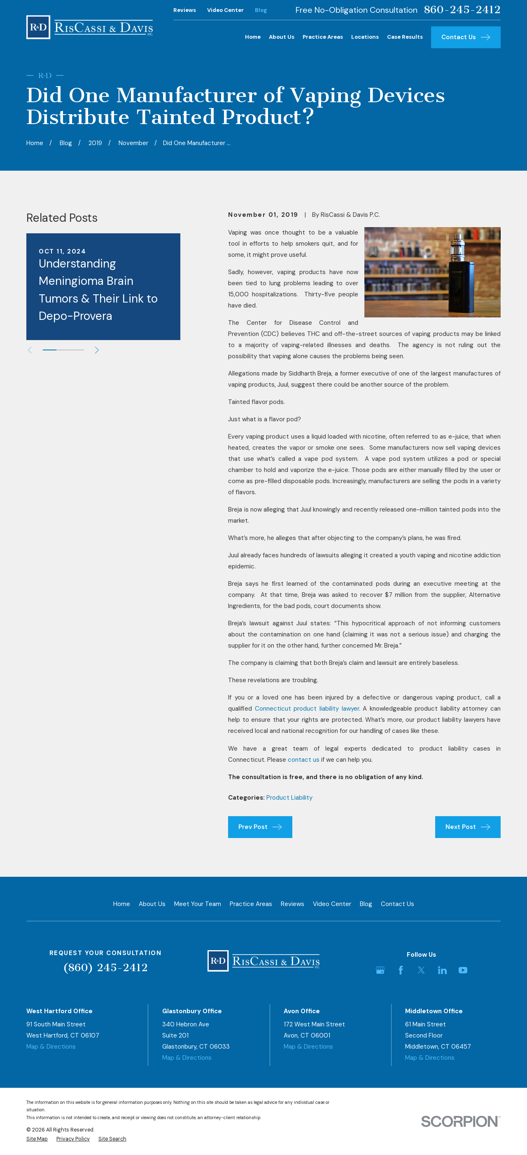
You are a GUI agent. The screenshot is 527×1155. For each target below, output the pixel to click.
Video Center (225, 10)
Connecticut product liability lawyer (307, 708)
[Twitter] (421, 970)
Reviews (184, 10)
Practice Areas (251, 904)
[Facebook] (400, 970)
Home (121, 904)
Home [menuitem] (253, 36)
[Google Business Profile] (380, 970)
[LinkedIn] (442, 970)
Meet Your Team (197, 904)
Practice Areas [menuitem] (323, 36)
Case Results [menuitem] (405, 36)
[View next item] (96, 350)
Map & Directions (51, 1046)
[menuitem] (37, 1139)
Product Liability (289, 797)
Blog (261, 10)
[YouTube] (463, 970)
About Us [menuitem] (281, 36)
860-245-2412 (462, 10)
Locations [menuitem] (365, 36)
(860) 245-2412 (105, 967)
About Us (152, 904)
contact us (303, 760)
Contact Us (397, 904)
